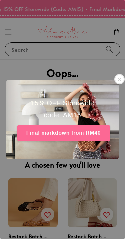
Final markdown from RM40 (63, 133)
